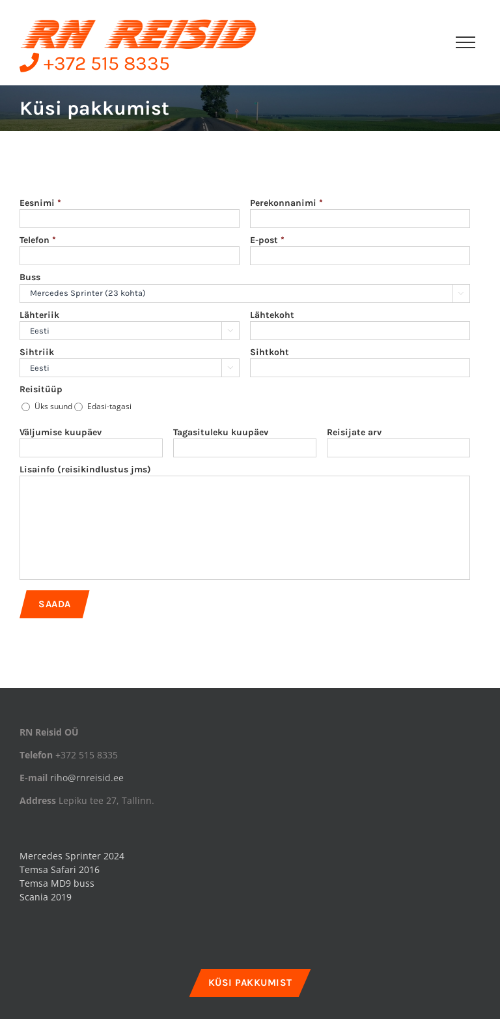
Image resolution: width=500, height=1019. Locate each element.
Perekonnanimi (286, 202)
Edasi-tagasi (109, 406)
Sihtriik (37, 352)
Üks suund (53, 406)
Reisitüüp (41, 389)
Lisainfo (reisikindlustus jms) (85, 469)
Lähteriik (39, 315)
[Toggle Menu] (465, 42)
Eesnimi (40, 202)
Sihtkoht (269, 352)
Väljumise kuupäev (61, 432)
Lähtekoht (272, 315)
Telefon (38, 240)
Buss (30, 277)
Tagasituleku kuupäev (220, 432)
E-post (267, 240)
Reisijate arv (354, 432)
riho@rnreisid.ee (87, 777)
